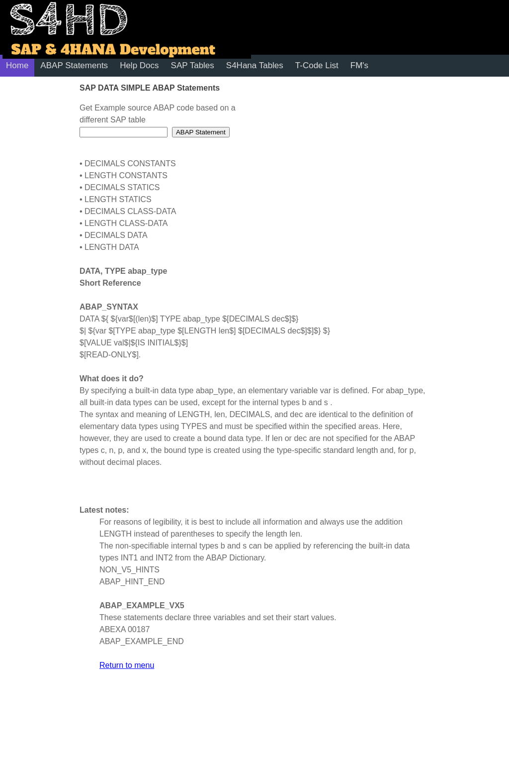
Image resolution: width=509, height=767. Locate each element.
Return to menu (126, 665)
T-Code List (317, 65)
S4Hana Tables (254, 65)
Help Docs (139, 65)
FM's (359, 65)
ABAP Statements (74, 65)
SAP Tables (192, 65)
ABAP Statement (201, 132)
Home (17, 65)
